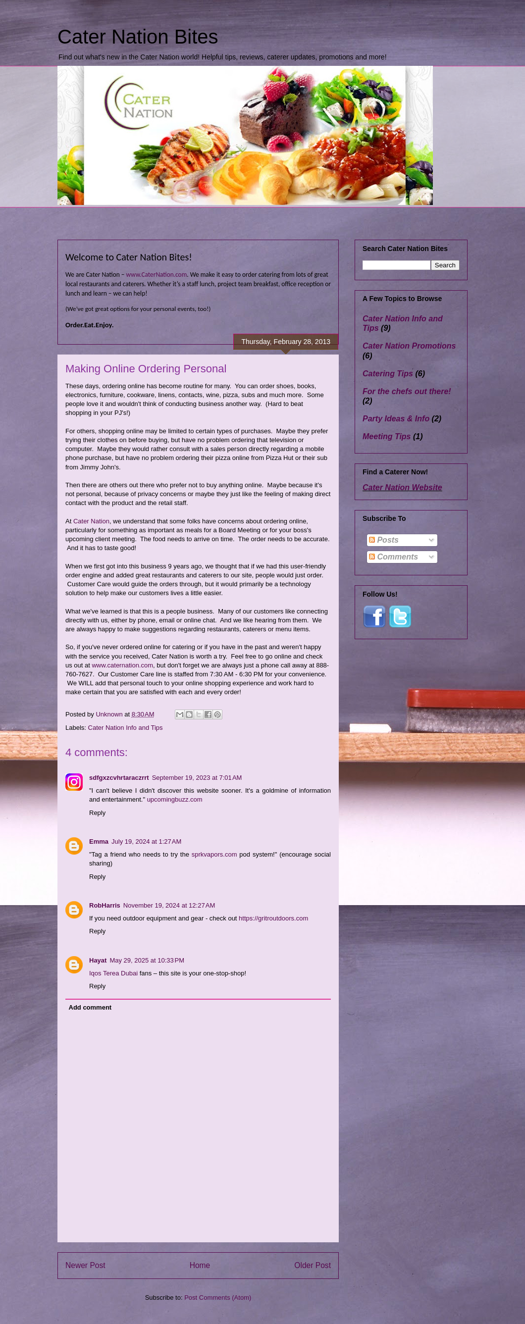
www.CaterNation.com (156, 274)
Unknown (110, 714)
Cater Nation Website (402, 487)
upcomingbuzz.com (175, 799)
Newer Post (85, 1265)
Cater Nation (91, 521)
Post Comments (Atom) (217, 1297)
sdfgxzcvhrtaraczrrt (119, 777)
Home (200, 1265)
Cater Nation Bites (137, 37)
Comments (393, 557)
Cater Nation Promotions (409, 346)
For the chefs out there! (407, 391)
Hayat (97, 960)
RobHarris (104, 905)
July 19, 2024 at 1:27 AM (146, 841)
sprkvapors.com (214, 854)
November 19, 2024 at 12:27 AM (169, 905)
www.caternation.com (122, 665)
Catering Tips (388, 373)
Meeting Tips (387, 436)
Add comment (90, 1007)
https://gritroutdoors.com (273, 918)
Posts (384, 540)
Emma (98, 841)
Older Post (312, 1265)
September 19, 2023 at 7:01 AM (197, 777)
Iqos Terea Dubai (113, 973)
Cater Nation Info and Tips (125, 727)
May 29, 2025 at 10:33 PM (146, 960)
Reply (97, 812)
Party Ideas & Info (396, 418)
